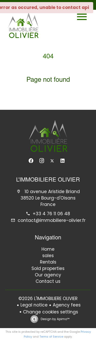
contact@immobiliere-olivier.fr (52, 220)
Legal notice (34, 305)
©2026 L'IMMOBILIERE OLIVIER (48, 298)
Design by (54, 319)
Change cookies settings (50, 312)
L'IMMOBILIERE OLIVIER (48, 180)
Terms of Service (51, 337)
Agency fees (67, 305)
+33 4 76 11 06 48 (51, 214)
